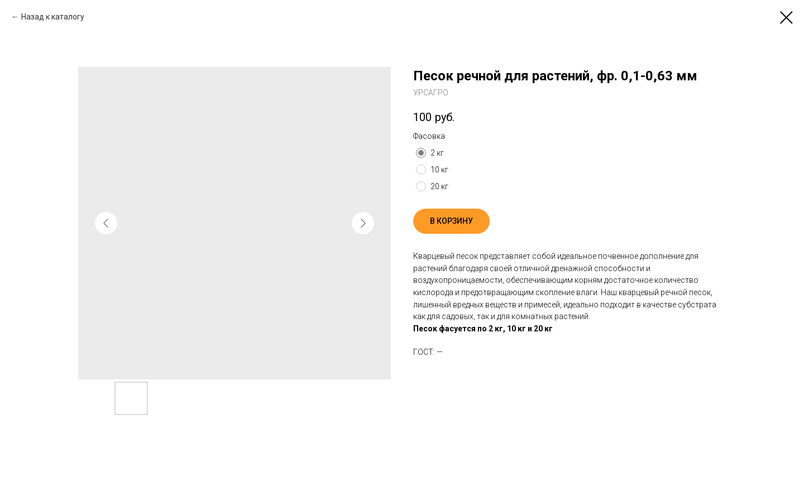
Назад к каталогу (52, 16)
